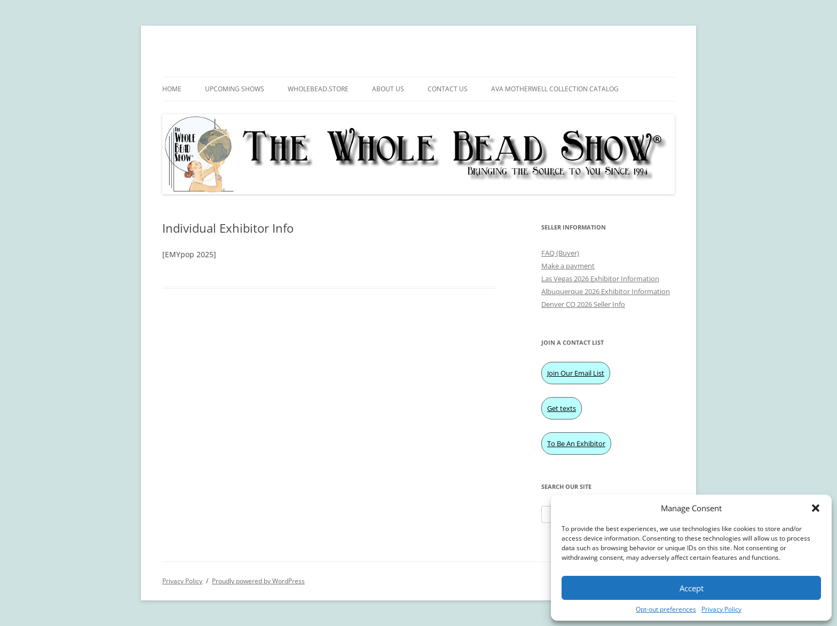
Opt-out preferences (666, 609)
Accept (692, 588)
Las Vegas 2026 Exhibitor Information (600, 278)
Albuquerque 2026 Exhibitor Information (605, 291)
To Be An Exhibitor (576, 443)
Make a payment (568, 266)
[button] (815, 508)
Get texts (561, 408)
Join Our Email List (575, 373)
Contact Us (448, 88)
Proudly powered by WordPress (258, 580)
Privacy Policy (721, 609)
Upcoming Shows (234, 88)
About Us (388, 88)
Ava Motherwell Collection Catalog (555, 88)
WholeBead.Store (318, 88)
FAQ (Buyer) (560, 253)
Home (171, 88)
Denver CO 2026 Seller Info (583, 304)
